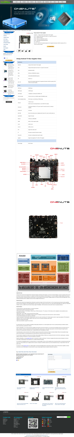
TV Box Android (33, 351)
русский (44, 426)
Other (4, 49)
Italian (44, 423)
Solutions (5, 35)
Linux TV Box (6, 44)
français (50, 420)
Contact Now (9, 60)
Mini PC (5, 46)
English (44, 419)
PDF (20, 358)
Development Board (7, 42)
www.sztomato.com (29, 435)
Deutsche (44, 420)
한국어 (50, 419)
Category (7, 30)
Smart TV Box (26, 351)
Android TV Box (11, 30)
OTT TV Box (6, 39)
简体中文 (50, 426)
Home (4, 30)
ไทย (49, 424)
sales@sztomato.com (8, 54)
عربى (49, 423)
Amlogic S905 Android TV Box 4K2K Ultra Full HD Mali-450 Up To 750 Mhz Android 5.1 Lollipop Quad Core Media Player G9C (11, 66)
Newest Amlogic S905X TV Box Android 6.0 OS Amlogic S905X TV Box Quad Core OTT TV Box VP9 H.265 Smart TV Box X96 (11, 81)
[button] (72, 17)
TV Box (30, 351)
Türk (44, 424)
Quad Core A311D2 (18, 30)
